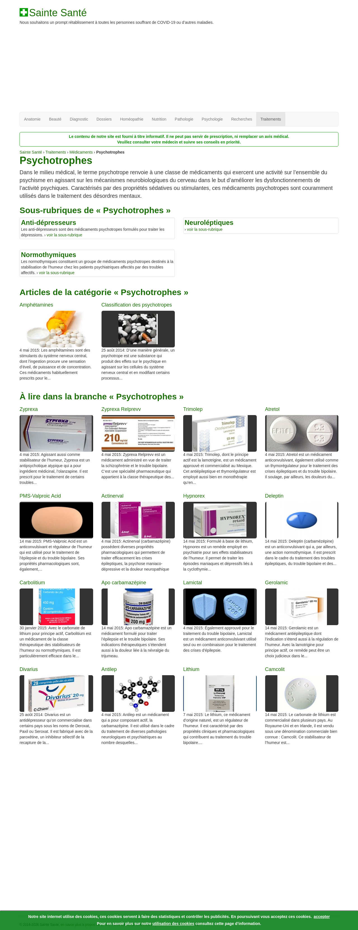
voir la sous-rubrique (64, 235)
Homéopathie (131, 119)
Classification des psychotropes (137, 305)
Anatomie (32, 119)
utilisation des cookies (173, 923)
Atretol (272, 409)
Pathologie (184, 119)
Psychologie (212, 119)
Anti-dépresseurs (48, 222)
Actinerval (113, 496)
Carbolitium (32, 582)
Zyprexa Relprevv (121, 409)
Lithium (191, 669)
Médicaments (81, 152)
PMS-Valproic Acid (40, 496)
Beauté (55, 119)
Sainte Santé (58, 12)
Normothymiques (48, 254)
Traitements (270, 119)
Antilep (109, 669)
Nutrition (159, 119)
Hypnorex (194, 496)
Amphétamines (36, 305)
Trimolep (192, 409)
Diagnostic (79, 119)
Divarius (29, 669)
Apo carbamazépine (124, 582)
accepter (322, 916)
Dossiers (104, 119)
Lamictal (192, 582)
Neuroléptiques (209, 222)
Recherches (241, 119)
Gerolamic (276, 582)
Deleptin (274, 496)
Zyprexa (29, 409)
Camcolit (275, 669)
